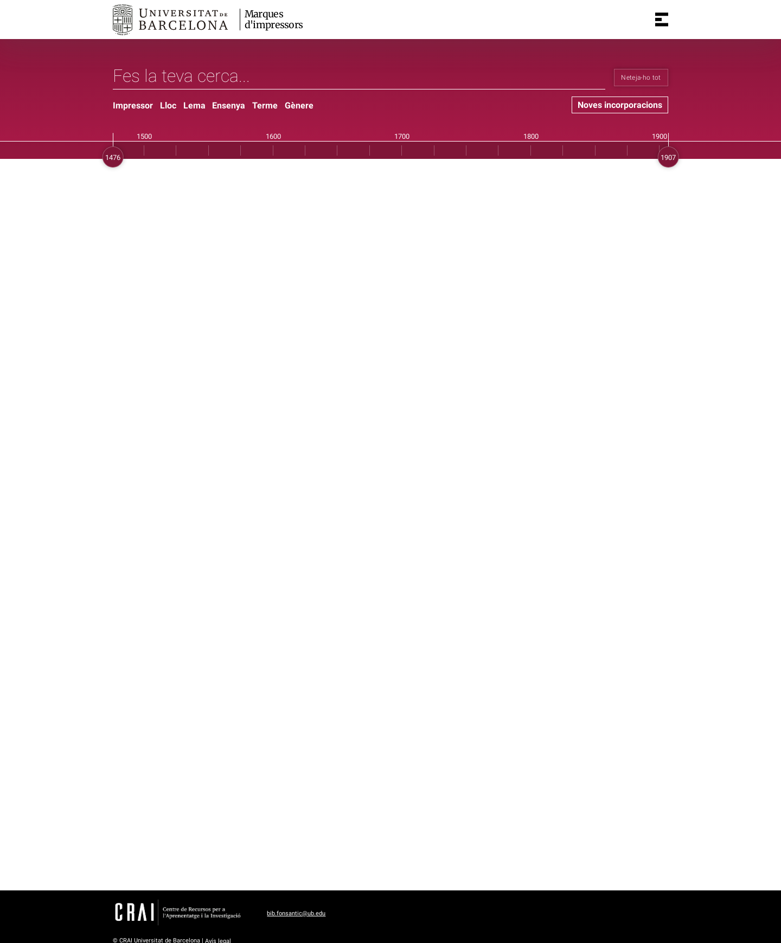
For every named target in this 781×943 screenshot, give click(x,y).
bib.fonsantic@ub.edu (296, 913)
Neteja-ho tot (641, 77)
